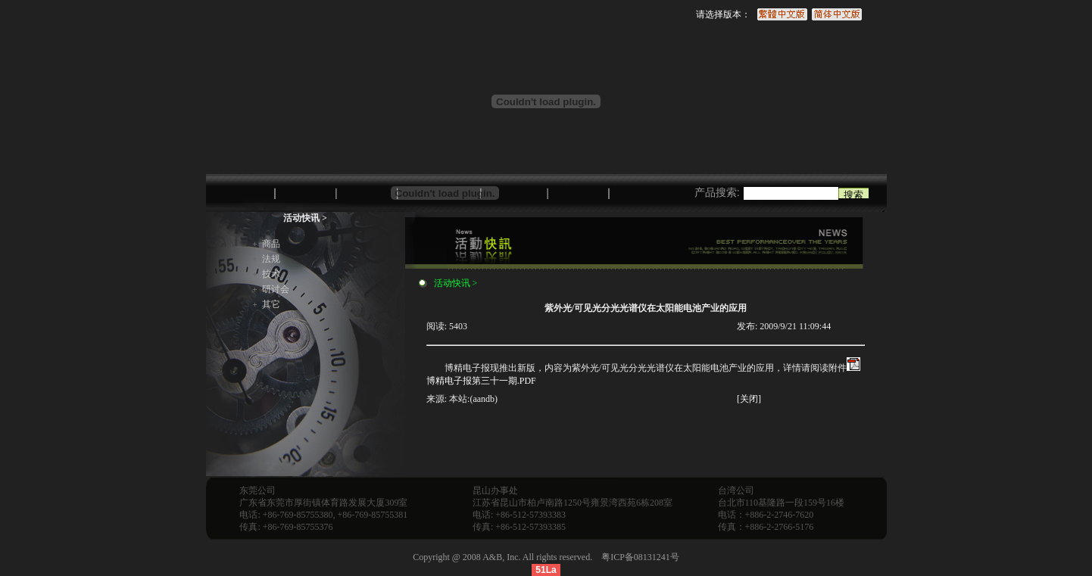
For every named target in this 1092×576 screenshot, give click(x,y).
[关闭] (749, 399)
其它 (271, 304)
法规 (271, 259)
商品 (271, 243)
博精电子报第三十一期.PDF (481, 380)
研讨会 (275, 289)
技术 (271, 274)
